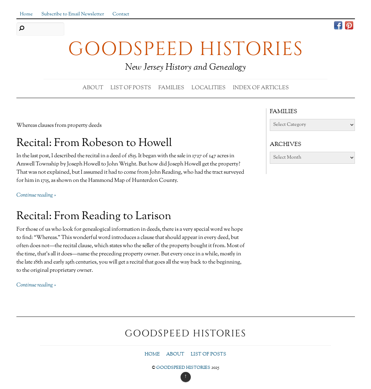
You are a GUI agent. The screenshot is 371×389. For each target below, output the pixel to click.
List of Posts (130, 88)
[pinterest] (349, 26)
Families (171, 88)
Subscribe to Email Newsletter (72, 14)
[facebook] (338, 26)
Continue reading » (36, 195)
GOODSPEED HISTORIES (183, 368)
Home (26, 14)
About (92, 88)
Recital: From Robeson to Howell (94, 143)
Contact (120, 14)
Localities (208, 88)
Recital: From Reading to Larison (93, 216)
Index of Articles (261, 88)
